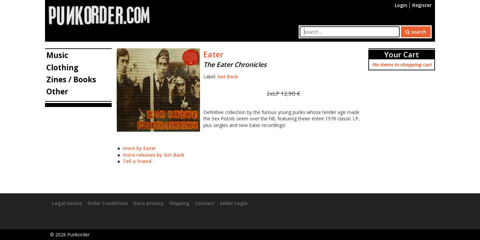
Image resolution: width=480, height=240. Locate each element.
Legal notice (67, 203)
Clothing (62, 67)
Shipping (179, 203)
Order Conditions (107, 203)
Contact (204, 203)
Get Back (227, 76)
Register (422, 5)
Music (57, 55)
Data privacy (148, 203)
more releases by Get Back (153, 155)
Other (57, 91)
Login (401, 5)
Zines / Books (71, 79)
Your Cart (401, 54)
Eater (213, 54)
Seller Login (234, 203)
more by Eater (139, 148)
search (415, 32)
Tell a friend (137, 161)
